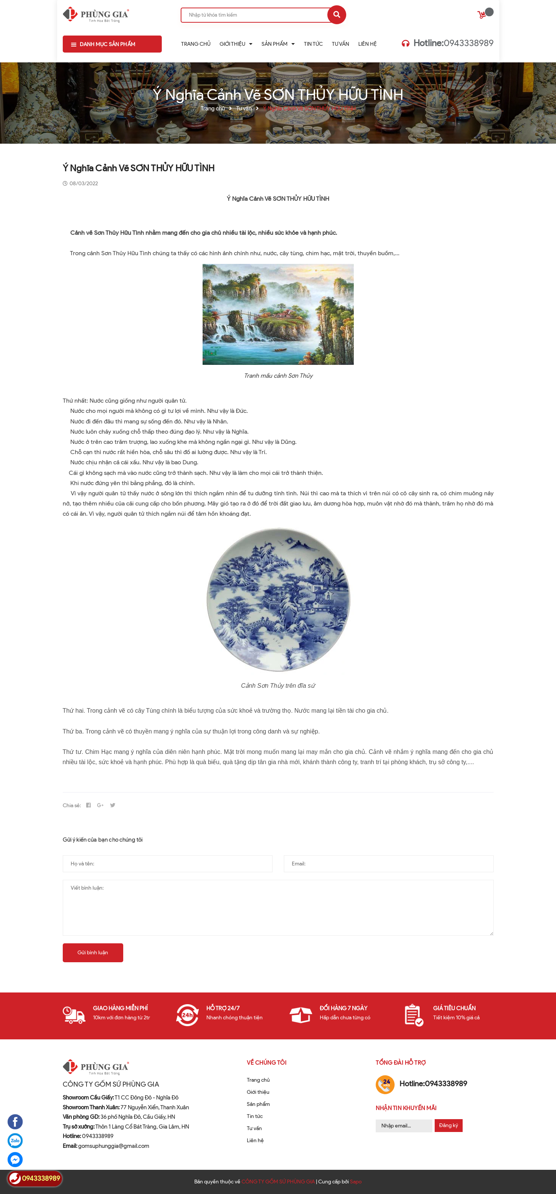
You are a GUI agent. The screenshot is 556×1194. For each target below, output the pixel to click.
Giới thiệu (258, 1092)
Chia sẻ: (72, 805)
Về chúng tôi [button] (267, 1062)
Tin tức (255, 1116)
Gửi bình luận (92, 952)
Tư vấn (254, 1128)
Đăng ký (448, 1125)
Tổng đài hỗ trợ (401, 1062)
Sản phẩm (258, 1104)
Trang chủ (258, 1080)
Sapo (356, 1181)
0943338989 (454, 42)
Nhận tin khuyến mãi (406, 1108)
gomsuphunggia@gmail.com (106, 1146)
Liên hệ (255, 1140)
